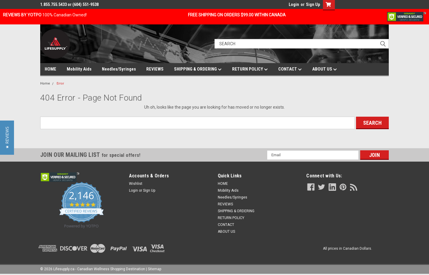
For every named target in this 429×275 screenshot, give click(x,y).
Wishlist (135, 184)
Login (294, 4)
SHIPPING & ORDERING (198, 69)
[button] (7, 138)
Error (60, 83)
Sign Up (313, 4)
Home (45, 83)
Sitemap (154, 269)
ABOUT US (324, 69)
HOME (50, 69)
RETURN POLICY (250, 69)
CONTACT (290, 69)
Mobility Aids (79, 69)
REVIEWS (155, 69)
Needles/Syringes (119, 69)
